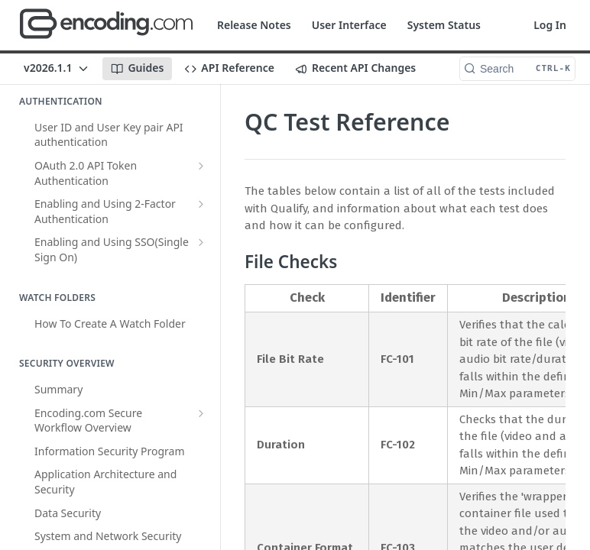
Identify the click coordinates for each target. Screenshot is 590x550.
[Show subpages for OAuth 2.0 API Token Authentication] (201, 166)
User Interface (349, 25)
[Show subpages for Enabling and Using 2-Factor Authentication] (201, 204)
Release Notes (254, 25)
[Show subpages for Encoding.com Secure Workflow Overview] (201, 413)
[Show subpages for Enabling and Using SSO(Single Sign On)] (201, 242)
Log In (549, 25)
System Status (444, 25)
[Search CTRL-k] (517, 68)
